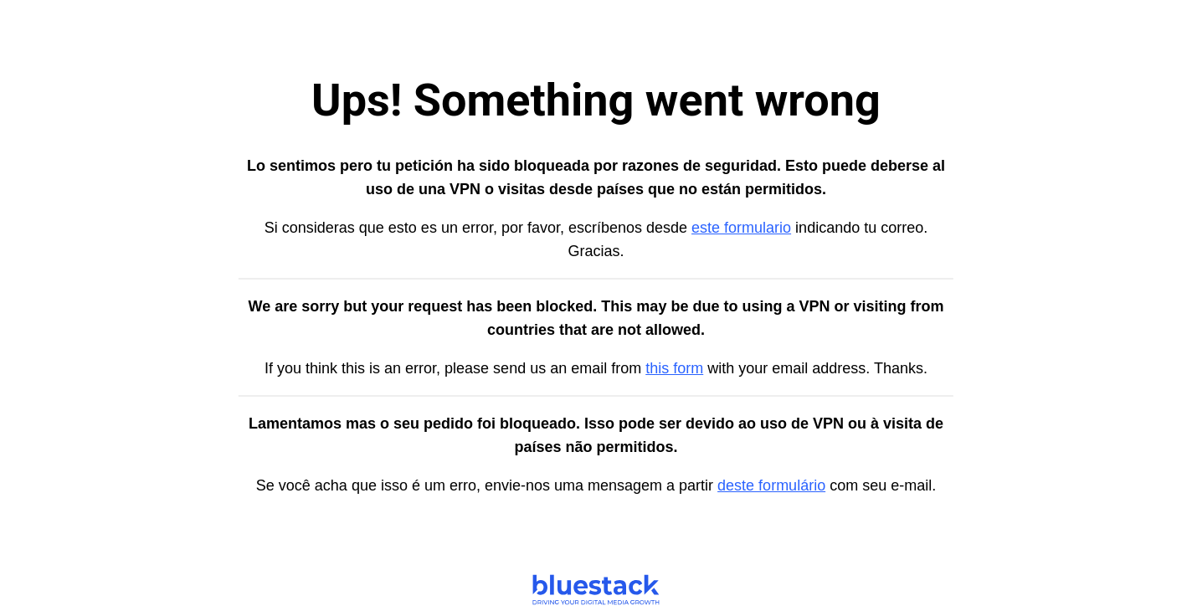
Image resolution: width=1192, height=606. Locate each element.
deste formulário (771, 485)
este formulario (741, 227)
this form (674, 368)
